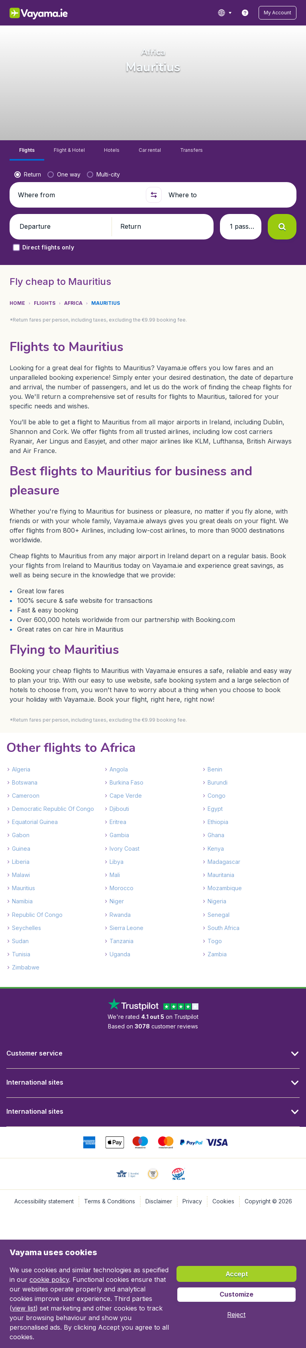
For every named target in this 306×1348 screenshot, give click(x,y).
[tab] (27, 150)
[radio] (27, 174)
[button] (277, 13)
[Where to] (229, 194)
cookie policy (49, 1279)
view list (23, 1308)
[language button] (224, 13)
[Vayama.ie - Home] (50, 13)
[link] (245, 13)
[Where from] (78, 194)
